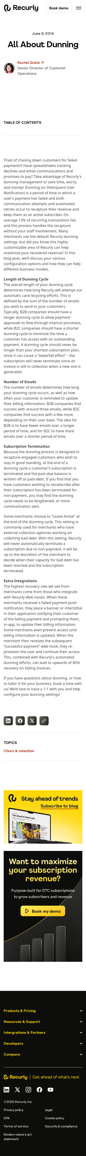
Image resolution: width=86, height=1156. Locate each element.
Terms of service (16, 1126)
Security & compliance (61, 1126)
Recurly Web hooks (28, 597)
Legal (48, 1110)
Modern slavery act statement (18, 1137)
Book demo (58, 8)
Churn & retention (19, 751)
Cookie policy (54, 1118)
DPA (7, 1118)
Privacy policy (13, 1110)
